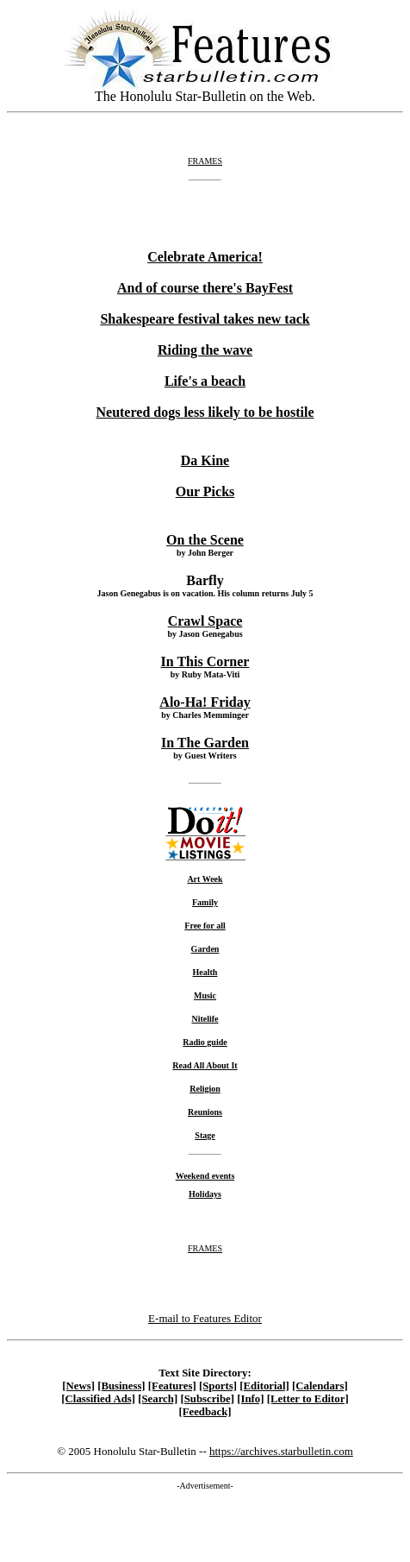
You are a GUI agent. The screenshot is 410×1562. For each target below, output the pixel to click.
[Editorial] (264, 1386)
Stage (204, 1135)
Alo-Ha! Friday (204, 702)
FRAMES (205, 161)
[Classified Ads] (98, 1399)
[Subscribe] (207, 1399)
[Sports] (218, 1386)
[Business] (121, 1386)
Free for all (204, 925)
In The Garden (205, 742)
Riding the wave (205, 350)
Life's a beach (205, 381)
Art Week (204, 879)
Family (205, 902)
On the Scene (205, 539)
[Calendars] (320, 1386)
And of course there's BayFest (205, 287)
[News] (78, 1386)
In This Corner (205, 661)
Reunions (205, 1112)
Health (205, 972)
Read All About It (204, 1065)
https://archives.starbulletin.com (281, 1451)
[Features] (172, 1386)
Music (205, 995)
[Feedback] (204, 1412)
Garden (205, 949)
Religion (205, 1088)
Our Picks (205, 491)
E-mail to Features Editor (205, 1318)
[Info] (250, 1399)
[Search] (157, 1399)
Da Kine (205, 460)
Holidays (205, 1194)
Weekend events (205, 1176)
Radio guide (205, 1042)
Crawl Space (205, 621)
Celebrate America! (205, 256)
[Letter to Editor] (308, 1399)
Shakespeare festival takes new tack (204, 319)
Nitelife (204, 1018)
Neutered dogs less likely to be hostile (205, 412)
